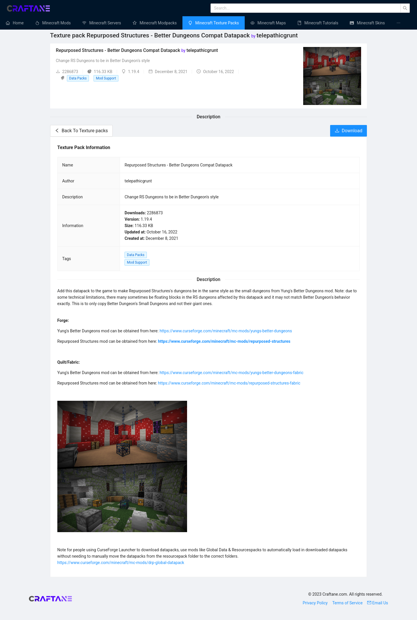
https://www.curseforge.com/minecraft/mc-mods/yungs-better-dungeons (226, 331)
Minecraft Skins (371, 23)
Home (18, 23)
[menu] (208, 23)
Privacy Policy (315, 603)
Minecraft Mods (56, 23)
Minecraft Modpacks (158, 23)
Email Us (377, 603)
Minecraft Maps (271, 23)
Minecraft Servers (105, 23)
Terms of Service (347, 603)
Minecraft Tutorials (321, 23)
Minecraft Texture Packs (217, 23)
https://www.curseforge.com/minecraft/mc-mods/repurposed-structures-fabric (229, 383)
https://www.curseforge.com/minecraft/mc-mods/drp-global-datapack (120, 562)
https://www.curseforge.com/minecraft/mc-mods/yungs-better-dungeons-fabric (231, 372)
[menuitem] (15, 23)
